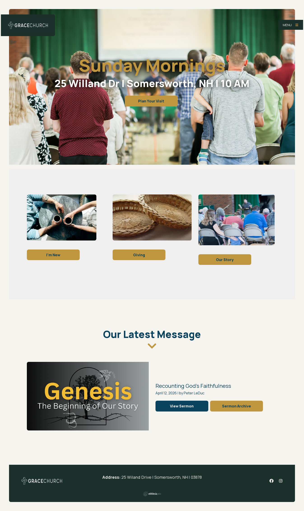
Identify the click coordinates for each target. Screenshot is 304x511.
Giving (139, 254)
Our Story (225, 259)
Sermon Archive (236, 406)
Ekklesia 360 (152, 494)
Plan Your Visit (151, 101)
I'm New (53, 254)
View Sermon (182, 406)
